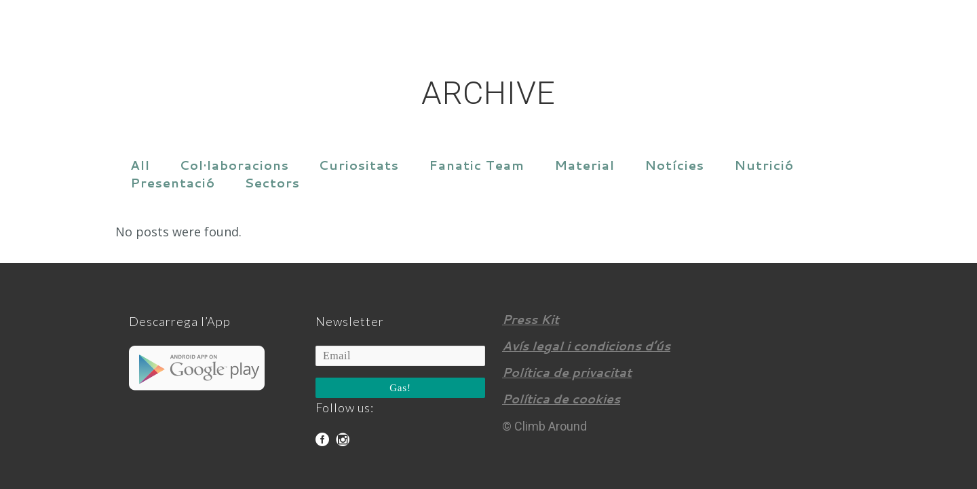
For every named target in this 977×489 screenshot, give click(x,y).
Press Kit (530, 319)
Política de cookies (561, 398)
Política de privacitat (567, 372)
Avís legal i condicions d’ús (586, 345)
